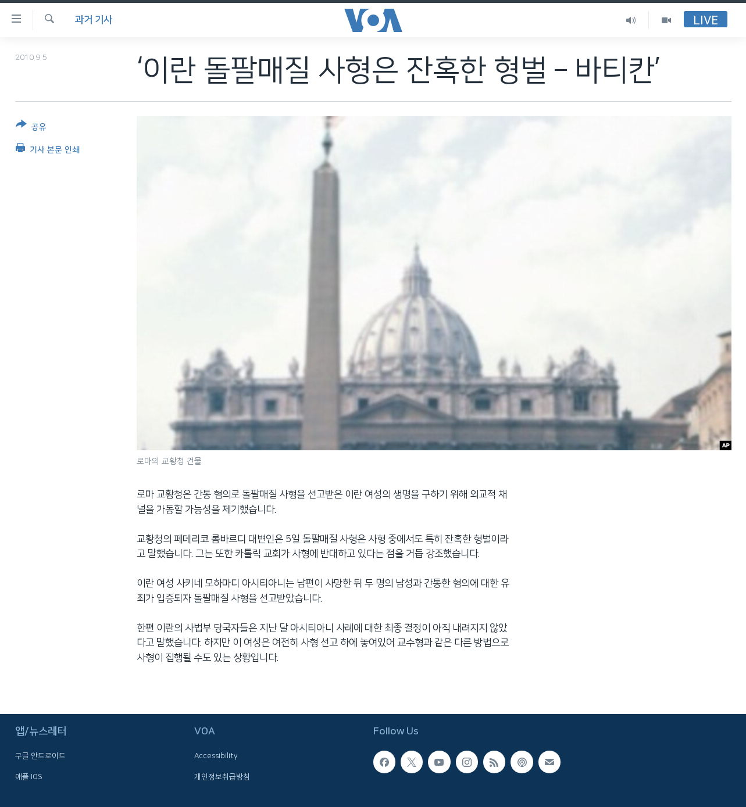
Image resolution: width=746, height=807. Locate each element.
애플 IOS (28, 777)
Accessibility (216, 756)
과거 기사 (93, 20)
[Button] (31, 128)
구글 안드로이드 (40, 756)
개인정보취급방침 (222, 777)
